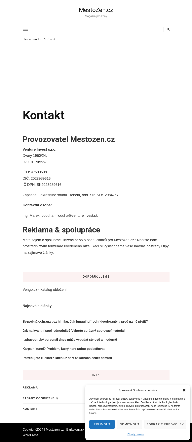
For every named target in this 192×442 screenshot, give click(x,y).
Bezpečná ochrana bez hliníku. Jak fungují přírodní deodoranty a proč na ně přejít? (85, 321)
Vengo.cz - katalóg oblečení (45, 290)
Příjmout (102, 424)
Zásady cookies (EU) (40, 398)
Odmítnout (129, 424)
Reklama (30, 387)
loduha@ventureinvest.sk (78, 216)
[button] (184, 390)
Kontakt (30, 408)
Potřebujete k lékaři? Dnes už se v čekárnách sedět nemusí (67, 358)
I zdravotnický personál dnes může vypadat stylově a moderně (70, 339)
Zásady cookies (135, 434)
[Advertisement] (96, 72)
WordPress (30, 435)
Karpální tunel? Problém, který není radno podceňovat (64, 348)
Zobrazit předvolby (165, 424)
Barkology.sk (75, 429)
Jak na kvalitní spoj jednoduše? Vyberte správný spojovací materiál (74, 330)
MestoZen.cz (96, 9)
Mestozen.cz (55, 429)
